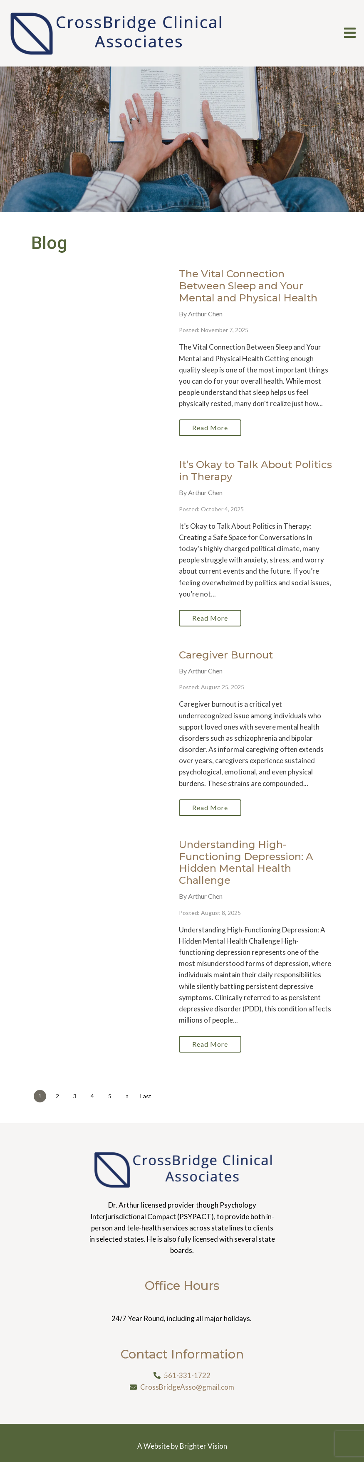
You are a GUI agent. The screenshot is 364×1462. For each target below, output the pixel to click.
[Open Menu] (350, 33)
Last (145, 1096)
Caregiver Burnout (226, 655)
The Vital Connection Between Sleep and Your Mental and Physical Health (248, 286)
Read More (210, 427)
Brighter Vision (203, 1446)
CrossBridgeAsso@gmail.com (187, 1387)
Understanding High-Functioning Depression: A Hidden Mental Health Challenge (246, 862)
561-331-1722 (187, 1375)
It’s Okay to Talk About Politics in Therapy (255, 471)
